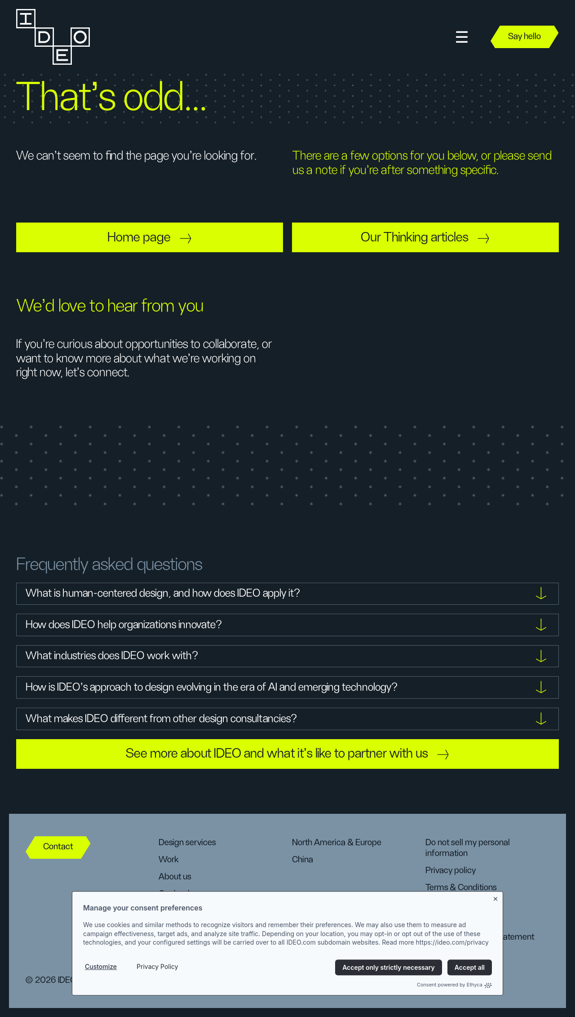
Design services (187, 842)
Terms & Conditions (460, 887)
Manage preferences (463, 903)
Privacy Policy (157, 986)
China (302, 859)
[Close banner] (496, 917)
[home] (52, 37)
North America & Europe (336, 842)
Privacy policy (450, 870)
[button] (462, 37)
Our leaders (179, 893)
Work (169, 859)
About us (175, 876)
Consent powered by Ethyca (454, 1004)
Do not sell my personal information (467, 848)
